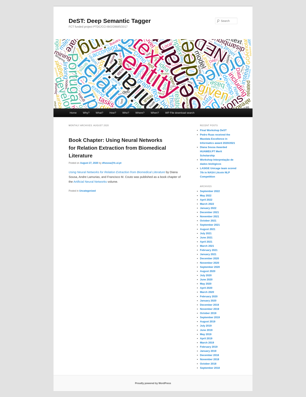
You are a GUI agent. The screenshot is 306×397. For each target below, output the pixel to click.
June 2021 (206, 237)
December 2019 (209, 304)
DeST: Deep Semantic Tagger (110, 21)
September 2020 (210, 266)
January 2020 (208, 300)
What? (99, 112)
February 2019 (208, 346)
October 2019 (208, 313)
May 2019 (205, 334)
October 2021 (208, 220)
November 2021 (209, 216)
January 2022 (208, 208)
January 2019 (208, 350)
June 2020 (206, 279)
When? (155, 112)
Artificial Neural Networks (90, 181)
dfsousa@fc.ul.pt (111, 163)
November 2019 (209, 308)
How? (112, 112)
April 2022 (206, 199)
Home (73, 112)
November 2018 (209, 359)
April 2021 (206, 241)
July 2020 (206, 275)
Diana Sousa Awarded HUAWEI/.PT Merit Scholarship (213, 151)
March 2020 (207, 292)
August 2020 (207, 271)
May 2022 (205, 195)
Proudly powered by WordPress (153, 383)
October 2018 (208, 363)
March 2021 (207, 245)
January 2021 (208, 254)
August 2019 (207, 321)
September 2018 (210, 367)
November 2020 (209, 262)
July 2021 (206, 233)
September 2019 (210, 317)
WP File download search (179, 112)
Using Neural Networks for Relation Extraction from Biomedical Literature (117, 172)
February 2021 (208, 250)
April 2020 (206, 287)
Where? (139, 112)
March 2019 (207, 342)
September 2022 (210, 191)
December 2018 (209, 355)
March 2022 (207, 203)
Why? (86, 112)
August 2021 (207, 229)
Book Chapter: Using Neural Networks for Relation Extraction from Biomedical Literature (117, 148)
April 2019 (206, 338)
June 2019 (206, 330)
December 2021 (209, 212)
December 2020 (209, 258)
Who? (125, 112)
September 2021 (210, 224)
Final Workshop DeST (213, 130)
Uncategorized (87, 190)
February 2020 (208, 296)
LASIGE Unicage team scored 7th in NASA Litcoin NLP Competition (218, 172)
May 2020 (205, 283)
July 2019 (206, 325)
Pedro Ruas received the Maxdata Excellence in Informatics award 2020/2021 (217, 138)
